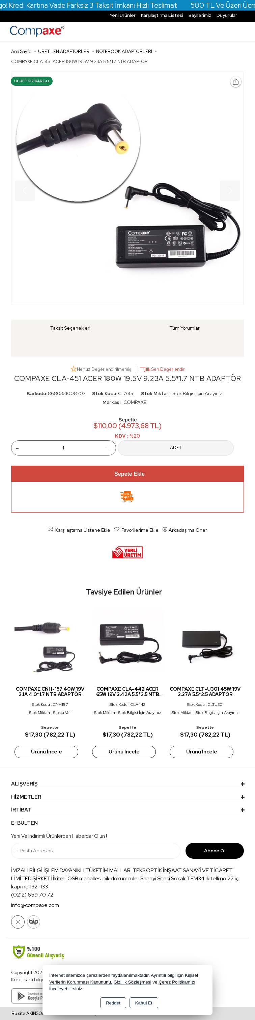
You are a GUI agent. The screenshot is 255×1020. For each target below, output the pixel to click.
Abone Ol (214, 851)
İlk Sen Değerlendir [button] (162, 369)
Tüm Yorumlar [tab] (185, 328)
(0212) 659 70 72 (32, 894)
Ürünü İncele (46, 751)
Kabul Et (143, 1003)
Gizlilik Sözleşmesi (132, 982)
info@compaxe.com (35, 905)
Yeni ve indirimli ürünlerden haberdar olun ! (59, 836)
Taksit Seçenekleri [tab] (70, 328)
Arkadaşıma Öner (184, 529)
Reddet (113, 1003)
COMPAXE (134, 402)
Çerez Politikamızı (177, 982)
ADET (175, 447)
